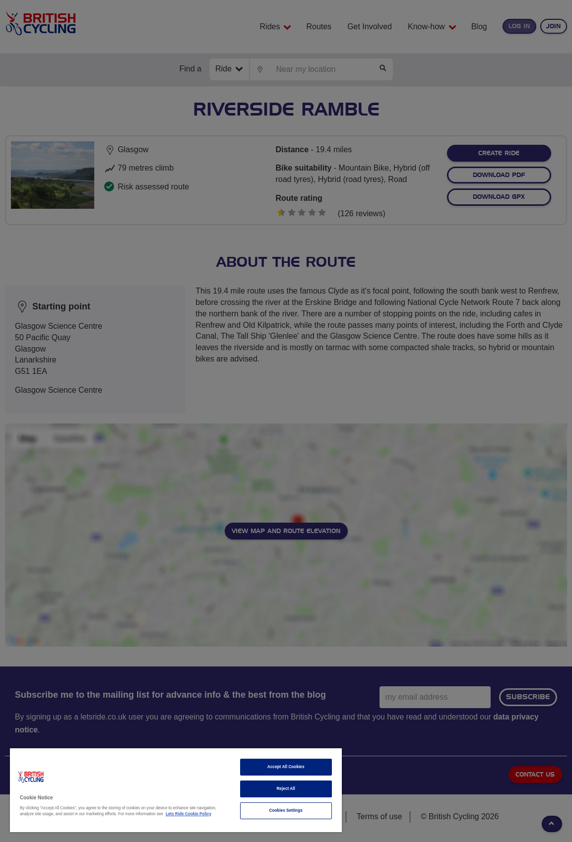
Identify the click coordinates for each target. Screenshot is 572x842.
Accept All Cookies (286, 767)
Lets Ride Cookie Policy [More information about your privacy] (188, 814)
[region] (176, 790)
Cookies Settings (286, 810)
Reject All (285, 788)
